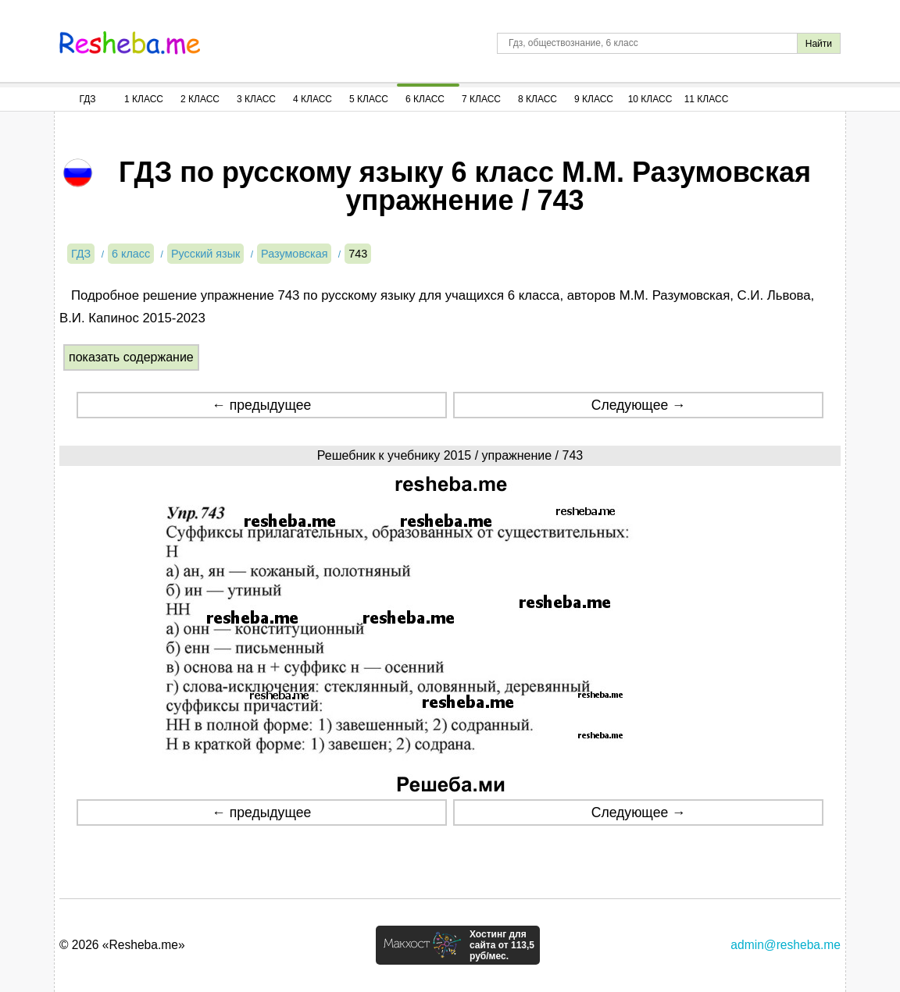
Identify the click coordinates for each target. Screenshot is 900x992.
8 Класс (537, 99)
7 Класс (481, 99)
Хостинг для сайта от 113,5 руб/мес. (502, 945)
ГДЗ (87, 99)
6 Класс (425, 99)
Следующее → (638, 405)
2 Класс (200, 99)
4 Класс (312, 99)
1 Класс (143, 99)
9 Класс (593, 99)
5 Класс (368, 99)
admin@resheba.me (785, 944)
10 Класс (650, 99)
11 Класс (706, 99)
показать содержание (131, 357)
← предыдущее (261, 405)
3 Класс (256, 99)
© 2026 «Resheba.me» (122, 944)
